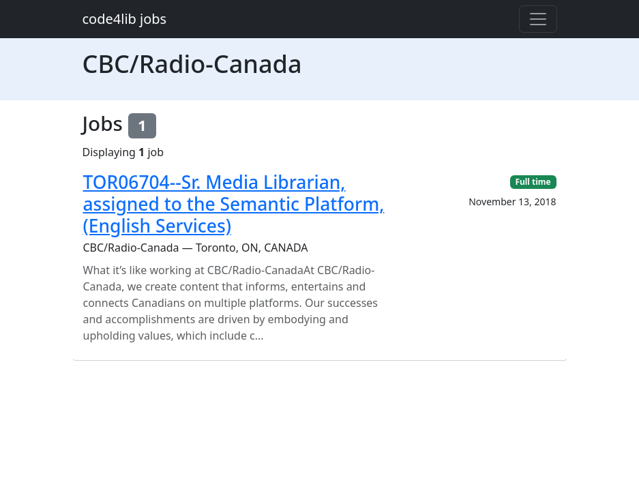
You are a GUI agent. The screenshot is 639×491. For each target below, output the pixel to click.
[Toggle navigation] (538, 19)
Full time (532, 182)
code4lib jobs (125, 19)
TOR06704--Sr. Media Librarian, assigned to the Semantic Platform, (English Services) (234, 203)
